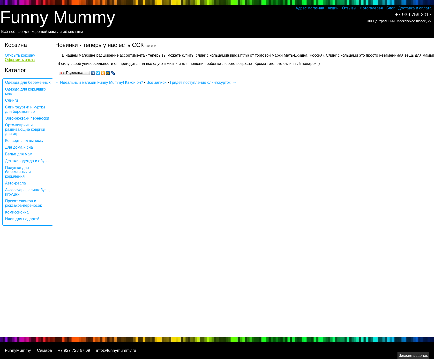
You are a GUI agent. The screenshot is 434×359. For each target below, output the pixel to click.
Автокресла (15, 183)
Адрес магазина (310, 8)
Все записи (157, 82)
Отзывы (349, 8)
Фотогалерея (371, 8)
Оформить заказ (20, 60)
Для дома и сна (19, 147)
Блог (390, 8)
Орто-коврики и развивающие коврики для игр (25, 129)
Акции (333, 8)
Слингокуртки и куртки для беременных (25, 109)
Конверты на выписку (24, 140)
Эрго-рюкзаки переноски (27, 118)
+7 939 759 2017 (413, 14)
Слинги (11, 100)
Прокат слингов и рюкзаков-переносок (23, 203)
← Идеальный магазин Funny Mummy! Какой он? (99, 82)
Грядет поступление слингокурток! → (203, 82)
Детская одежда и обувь (27, 161)
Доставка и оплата (415, 8)
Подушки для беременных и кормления (18, 172)
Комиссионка (17, 212)
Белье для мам (18, 154)
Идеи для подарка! (22, 219)
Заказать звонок (413, 355)
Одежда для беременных (28, 82)
